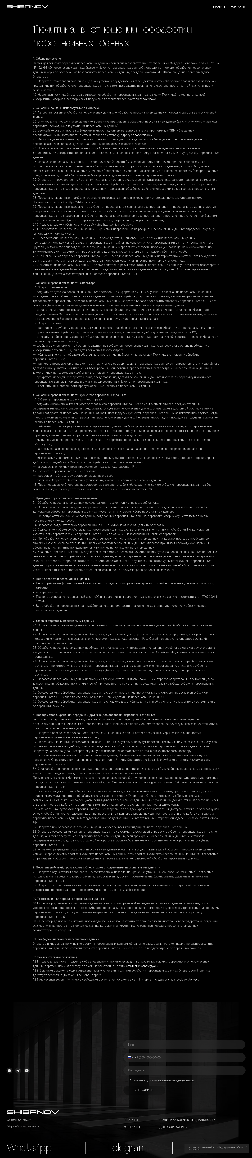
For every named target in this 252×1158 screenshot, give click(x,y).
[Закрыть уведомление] (246, 1146)
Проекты (219, 6)
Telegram (126, 1148)
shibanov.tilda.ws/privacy (183, 979)
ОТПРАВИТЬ (144, 1090)
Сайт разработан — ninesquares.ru (22, 1126)
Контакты (238, 6)
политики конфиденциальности (176, 1080)
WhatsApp (29, 1148)
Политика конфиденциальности (187, 1120)
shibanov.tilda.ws (146, 99)
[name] (185, 1044)
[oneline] (185, 1070)
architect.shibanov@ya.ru (142, 966)
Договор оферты (173, 1127)
